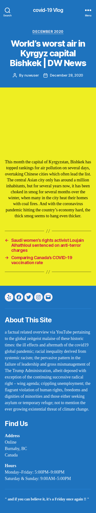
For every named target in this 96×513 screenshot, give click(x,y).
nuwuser (31, 75)
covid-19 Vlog (48, 10)
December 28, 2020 (66, 75)
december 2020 (48, 31)
